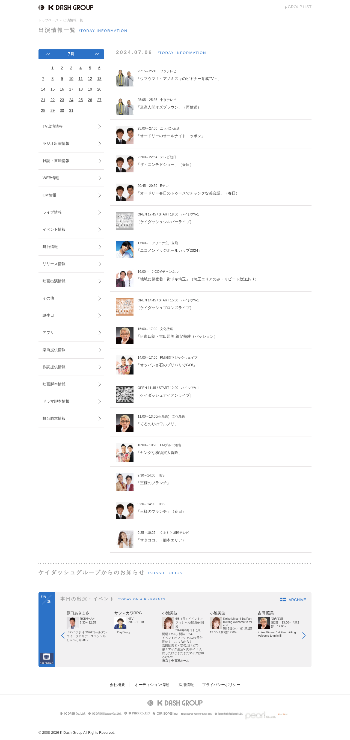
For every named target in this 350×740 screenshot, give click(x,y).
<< (48, 54)
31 (71, 110)
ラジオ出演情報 (56, 143)
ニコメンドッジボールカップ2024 (169, 250)
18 (80, 89)
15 (53, 89)
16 (62, 89)
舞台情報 (50, 246)
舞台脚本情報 (54, 418)
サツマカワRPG (128, 613)
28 (43, 110)
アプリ (48, 332)
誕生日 (48, 315)
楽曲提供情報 (54, 349)
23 (62, 100)
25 (80, 100)
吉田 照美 (266, 613)
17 (71, 89)
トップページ (48, 20)
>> (97, 54)
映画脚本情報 (54, 384)
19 (90, 89)
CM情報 (49, 195)
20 (99, 89)
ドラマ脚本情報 (56, 401)
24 (71, 100)
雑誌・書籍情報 (56, 160)
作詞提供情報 (54, 367)
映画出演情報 (54, 281)
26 (90, 100)
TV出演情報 (53, 126)
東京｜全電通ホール (175, 660)
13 (99, 78)
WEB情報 (51, 178)
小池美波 (169, 613)
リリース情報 (54, 264)
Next (306, 636)
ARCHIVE (297, 600)
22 (53, 100)
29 (53, 110)
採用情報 (186, 684)
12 (90, 78)
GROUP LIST (300, 7)
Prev (65, 636)
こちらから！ (183, 641)
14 (43, 89)
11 (80, 78)
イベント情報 (54, 229)
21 (43, 100)
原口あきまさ (78, 613)
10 (71, 78)
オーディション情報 (152, 684)
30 (62, 110)
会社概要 (117, 684)
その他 (48, 298)
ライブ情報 (52, 212)
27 (99, 100)
